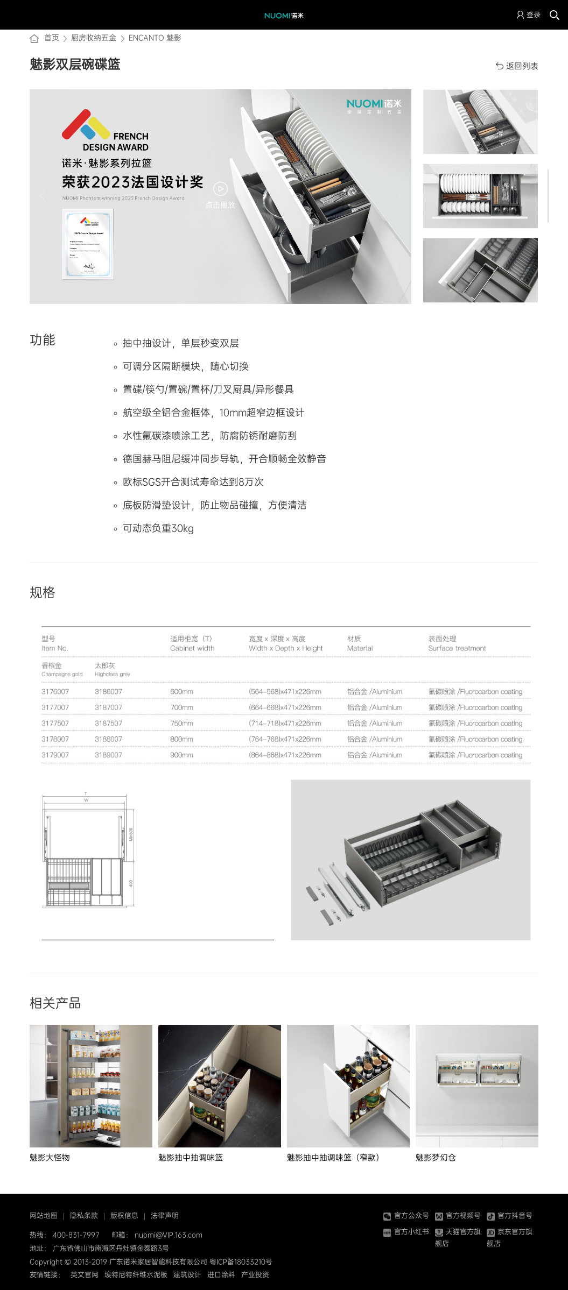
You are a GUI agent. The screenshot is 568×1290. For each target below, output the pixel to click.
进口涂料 (221, 1274)
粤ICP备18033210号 (240, 1261)
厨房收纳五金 (93, 37)
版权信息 (124, 1215)
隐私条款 (84, 1215)
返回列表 (522, 66)
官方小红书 (406, 1231)
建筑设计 (187, 1274)
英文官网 (85, 1274)
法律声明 (165, 1215)
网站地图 (44, 1215)
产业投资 (255, 1274)
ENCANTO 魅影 (155, 37)
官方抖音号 (509, 1215)
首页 (51, 37)
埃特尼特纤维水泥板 (135, 1274)
